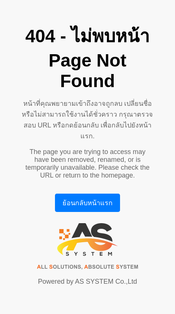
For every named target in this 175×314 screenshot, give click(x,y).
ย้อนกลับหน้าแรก (87, 203)
